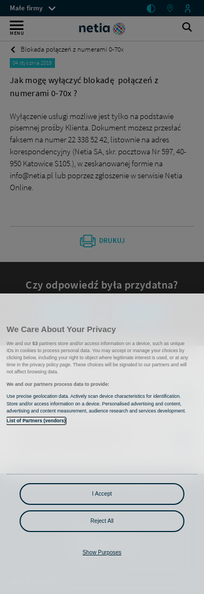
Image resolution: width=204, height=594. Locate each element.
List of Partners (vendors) (36, 420)
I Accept (102, 494)
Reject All (102, 521)
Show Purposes (102, 552)
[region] (102, 443)
